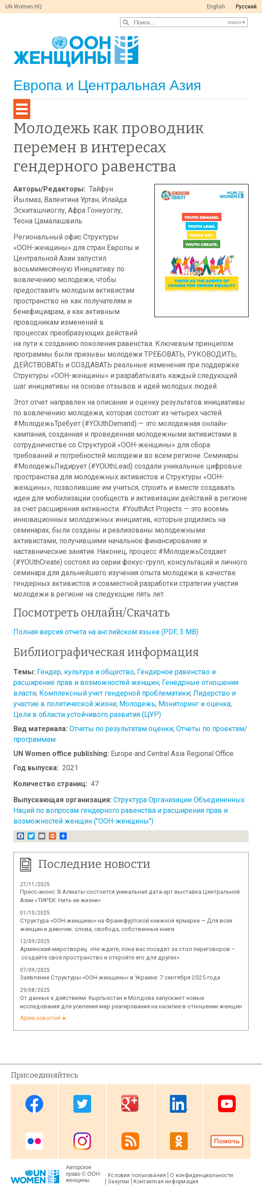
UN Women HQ (23, 7)
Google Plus (130, 1104)
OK (179, 1141)
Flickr (34, 1141)
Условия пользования (136, 1175)
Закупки (118, 1181)
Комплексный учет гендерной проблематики (114, 693)
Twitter (82, 1104)
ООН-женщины (83, 1177)
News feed (130, 1141)
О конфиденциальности (201, 1175)
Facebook (34, 1104)
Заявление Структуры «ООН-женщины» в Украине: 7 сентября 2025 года (120, 977)
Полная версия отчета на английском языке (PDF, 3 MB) (105, 632)
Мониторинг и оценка (194, 704)
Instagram (82, 1141)
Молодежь (137, 704)
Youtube (227, 1104)
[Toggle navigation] (21, 109)
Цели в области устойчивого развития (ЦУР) (87, 714)
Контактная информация (166, 1181)
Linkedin (179, 1104)
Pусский (246, 7)
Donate (227, 1141)
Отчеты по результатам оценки (121, 728)
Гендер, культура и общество (85, 672)
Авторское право (79, 1170)
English (216, 7)
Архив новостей (40, 1018)
